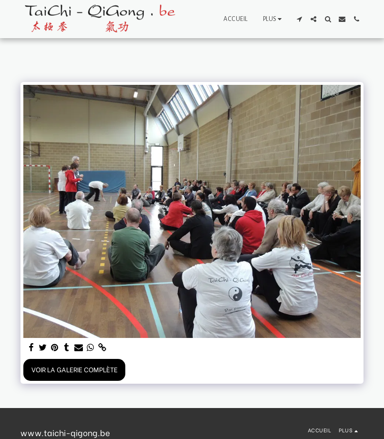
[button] (299, 19)
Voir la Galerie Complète (74, 369)
